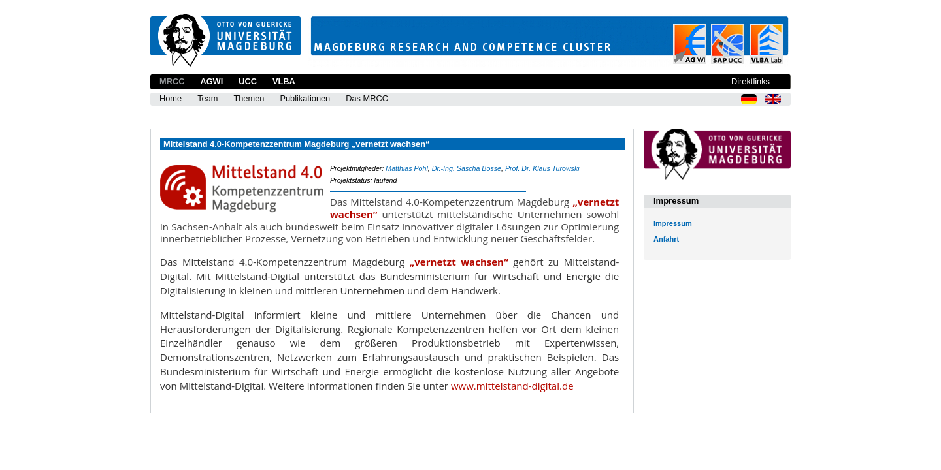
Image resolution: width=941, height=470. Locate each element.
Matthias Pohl (407, 168)
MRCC (171, 81)
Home (170, 98)
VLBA (283, 81)
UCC (248, 81)
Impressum (672, 223)
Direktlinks (750, 81)
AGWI (211, 81)
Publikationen (305, 98)
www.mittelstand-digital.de (512, 385)
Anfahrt (666, 239)
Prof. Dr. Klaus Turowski (542, 168)
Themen (248, 98)
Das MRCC (367, 98)
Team (207, 98)
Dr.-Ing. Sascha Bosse (466, 168)
